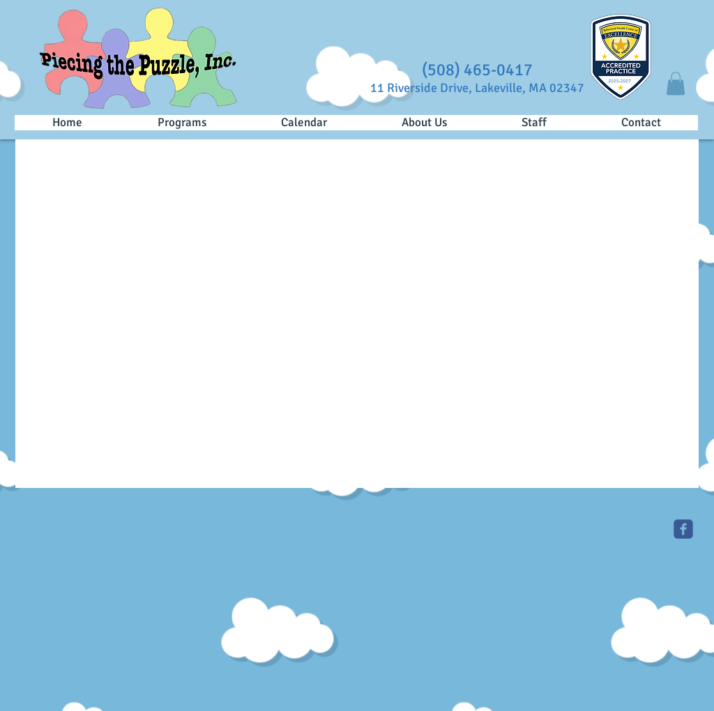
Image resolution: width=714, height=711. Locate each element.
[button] (675, 83)
